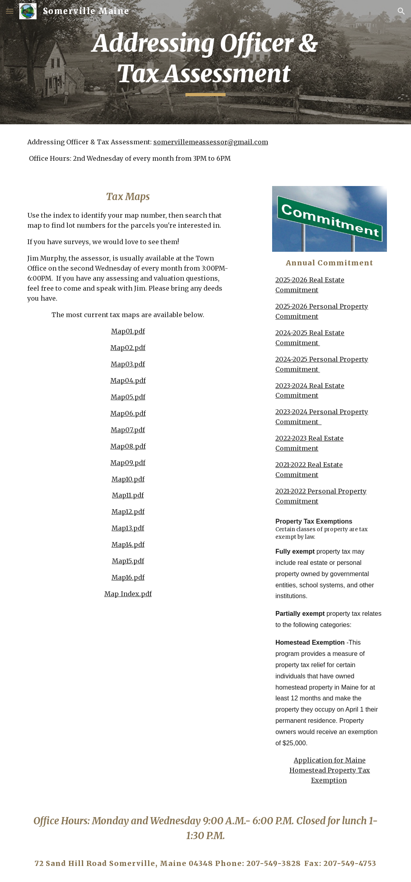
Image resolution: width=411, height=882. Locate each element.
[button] (9, 11)
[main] (205, 62)
